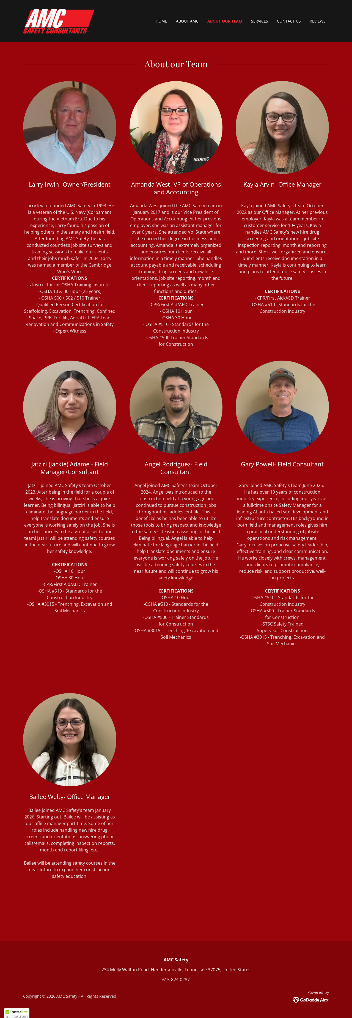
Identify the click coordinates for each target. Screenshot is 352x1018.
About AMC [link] (187, 21)
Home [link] (161, 21)
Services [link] (259, 21)
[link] (59, 21)
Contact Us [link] (289, 21)
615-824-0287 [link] (176, 979)
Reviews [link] (318, 21)
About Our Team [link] (224, 21)
